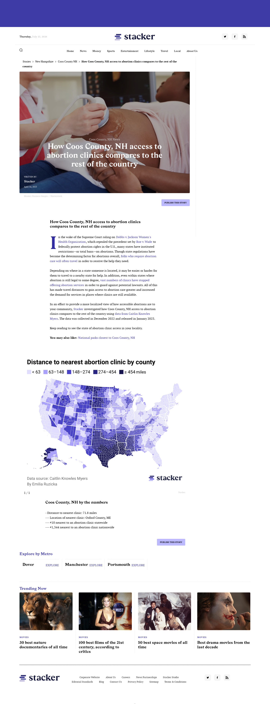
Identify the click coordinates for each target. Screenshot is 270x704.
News (83, 50)
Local (177, 50)
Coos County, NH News (104, 139)
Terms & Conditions (175, 681)
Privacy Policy (135, 681)
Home (70, 50)
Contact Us (116, 681)
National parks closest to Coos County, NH (106, 338)
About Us (192, 50)
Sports (111, 50)
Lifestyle (149, 50)
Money (96, 50)
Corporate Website (90, 677)
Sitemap (153, 681)
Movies (24, 637)
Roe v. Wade (144, 242)
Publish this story (175, 203)
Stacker (29, 181)
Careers (126, 677)
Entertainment (129, 50)
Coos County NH (67, 61)
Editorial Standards (82, 681)
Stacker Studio (171, 677)
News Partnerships (146, 677)
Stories (27, 61)
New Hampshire (44, 61)
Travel (164, 50)
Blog (101, 681)
